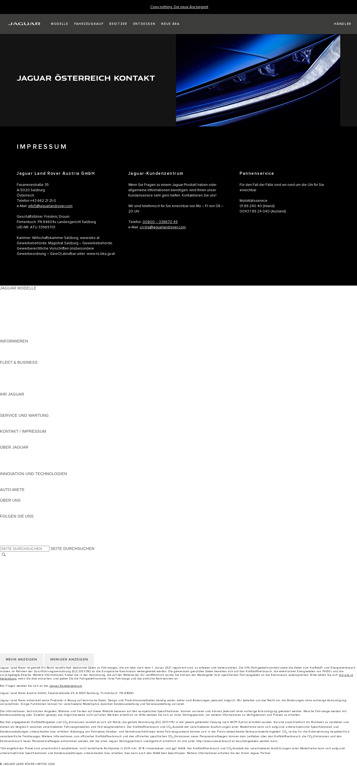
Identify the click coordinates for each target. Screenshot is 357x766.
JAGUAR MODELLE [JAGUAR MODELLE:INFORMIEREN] (18, 346)
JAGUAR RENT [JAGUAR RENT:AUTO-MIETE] (14, 495)
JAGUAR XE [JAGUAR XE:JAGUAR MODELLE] (11, 314)
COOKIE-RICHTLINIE (19, 587)
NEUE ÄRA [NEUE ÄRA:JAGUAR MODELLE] (10, 336)
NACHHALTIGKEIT (17, 511)
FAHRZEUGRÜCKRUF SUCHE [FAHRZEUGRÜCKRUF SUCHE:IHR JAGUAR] (28, 410)
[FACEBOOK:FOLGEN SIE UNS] (13, 537)
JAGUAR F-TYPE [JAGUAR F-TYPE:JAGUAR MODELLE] (16, 309)
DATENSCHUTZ (14, 582)
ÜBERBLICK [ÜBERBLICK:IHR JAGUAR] (11, 399)
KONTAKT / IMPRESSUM (23, 566)
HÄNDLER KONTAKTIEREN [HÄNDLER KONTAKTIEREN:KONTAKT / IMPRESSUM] (25, 442)
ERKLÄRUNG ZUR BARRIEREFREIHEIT (37, 603)
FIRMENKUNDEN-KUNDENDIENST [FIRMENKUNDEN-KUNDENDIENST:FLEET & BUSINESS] (32, 383)
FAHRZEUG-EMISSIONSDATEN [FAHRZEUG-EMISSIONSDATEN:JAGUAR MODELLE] (29, 330)
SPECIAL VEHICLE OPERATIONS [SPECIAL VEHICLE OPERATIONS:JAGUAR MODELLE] (31, 325)
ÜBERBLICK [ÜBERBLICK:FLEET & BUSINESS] (11, 367)
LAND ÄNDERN (14, 560)
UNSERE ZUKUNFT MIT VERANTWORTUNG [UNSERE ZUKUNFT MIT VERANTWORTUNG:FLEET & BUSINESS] (41, 378)
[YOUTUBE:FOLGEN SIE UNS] (11, 532)
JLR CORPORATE (16, 597)
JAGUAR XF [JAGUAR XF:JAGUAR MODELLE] (11, 320)
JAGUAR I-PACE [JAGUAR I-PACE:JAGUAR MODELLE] (15, 304)
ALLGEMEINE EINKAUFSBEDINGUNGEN (38, 592)
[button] (59, 24)
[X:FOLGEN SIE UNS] (4, 542)
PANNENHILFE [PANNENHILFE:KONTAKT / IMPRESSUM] (14, 436)
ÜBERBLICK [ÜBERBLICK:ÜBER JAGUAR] (11, 452)
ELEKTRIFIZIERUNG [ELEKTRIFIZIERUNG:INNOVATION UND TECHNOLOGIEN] (19, 479)
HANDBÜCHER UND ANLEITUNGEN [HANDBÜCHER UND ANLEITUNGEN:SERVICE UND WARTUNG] (33, 420)
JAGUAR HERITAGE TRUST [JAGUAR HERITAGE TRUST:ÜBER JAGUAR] (26, 468)
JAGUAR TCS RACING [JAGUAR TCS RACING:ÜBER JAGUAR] (21, 463)
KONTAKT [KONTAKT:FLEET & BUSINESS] (9, 389)
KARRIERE (10, 571)
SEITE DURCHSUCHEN (72, 548)
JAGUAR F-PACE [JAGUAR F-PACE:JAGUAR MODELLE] (16, 293)
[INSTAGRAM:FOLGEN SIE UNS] (14, 521)
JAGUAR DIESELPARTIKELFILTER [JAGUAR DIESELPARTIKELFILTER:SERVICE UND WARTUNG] (32, 426)
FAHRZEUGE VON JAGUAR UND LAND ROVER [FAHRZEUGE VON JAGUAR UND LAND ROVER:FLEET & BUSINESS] (44, 373)
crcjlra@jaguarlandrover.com (163, 227)
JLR (3, 505)
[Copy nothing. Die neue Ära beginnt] (179, 7)
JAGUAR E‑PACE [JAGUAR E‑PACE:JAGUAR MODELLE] (16, 298)
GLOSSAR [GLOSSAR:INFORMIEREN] (9, 352)
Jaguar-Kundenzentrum (65, 685)
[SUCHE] (4, 555)
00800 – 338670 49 (160, 222)
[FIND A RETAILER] (338, 24)
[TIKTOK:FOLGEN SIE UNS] (9, 527)
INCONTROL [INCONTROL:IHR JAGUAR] (11, 405)
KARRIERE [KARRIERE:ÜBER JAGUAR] (10, 458)
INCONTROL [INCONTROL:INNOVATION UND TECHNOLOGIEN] (11, 484)
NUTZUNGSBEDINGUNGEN (26, 576)
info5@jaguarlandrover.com (50, 206)
